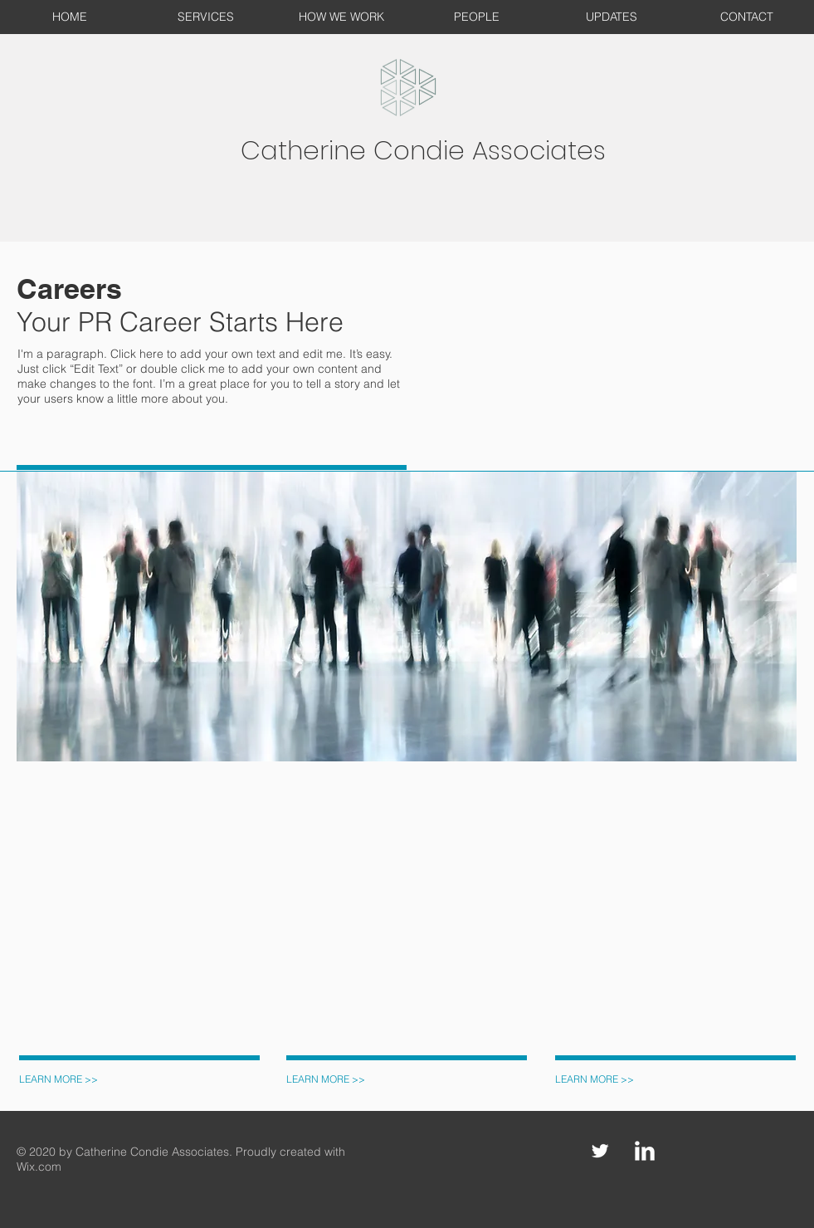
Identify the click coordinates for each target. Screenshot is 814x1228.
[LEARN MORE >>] (62, 1080)
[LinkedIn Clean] (645, 1151)
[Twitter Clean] (600, 1151)
